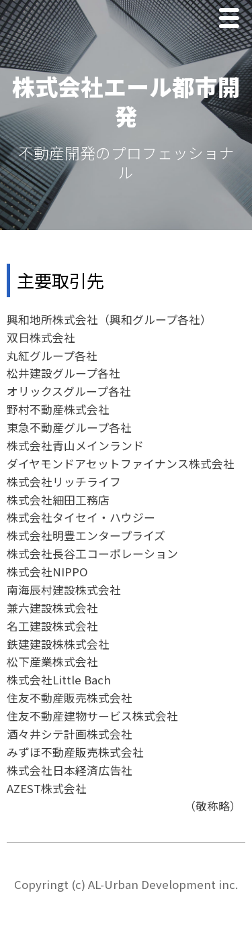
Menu (232, 20)
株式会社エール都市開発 (126, 101)
